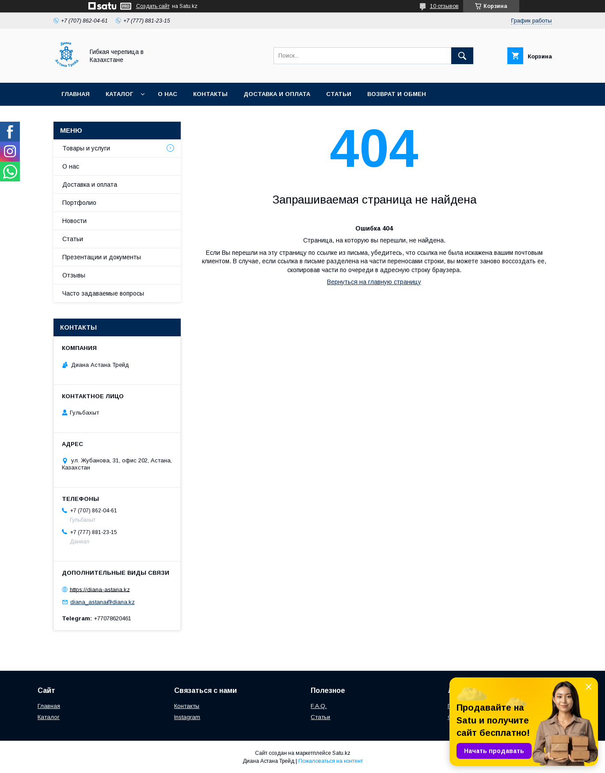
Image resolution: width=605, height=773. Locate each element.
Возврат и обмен (396, 94)
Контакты (210, 94)
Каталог (119, 94)
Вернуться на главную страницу (374, 281)
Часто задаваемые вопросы (103, 293)
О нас (167, 94)
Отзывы (73, 275)
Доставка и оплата (277, 94)
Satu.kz (341, 753)
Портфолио (79, 202)
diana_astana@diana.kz (102, 602)
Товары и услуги (86, 148)
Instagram (187, 717)
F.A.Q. (319, 706)
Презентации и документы (101, 257)
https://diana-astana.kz (100, 589)
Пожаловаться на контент (330, 761)
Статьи (338, 94)
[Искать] (462, 55)
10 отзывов (444, 6)
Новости (74, 220)
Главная (75, 94)
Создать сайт (153, 6)
